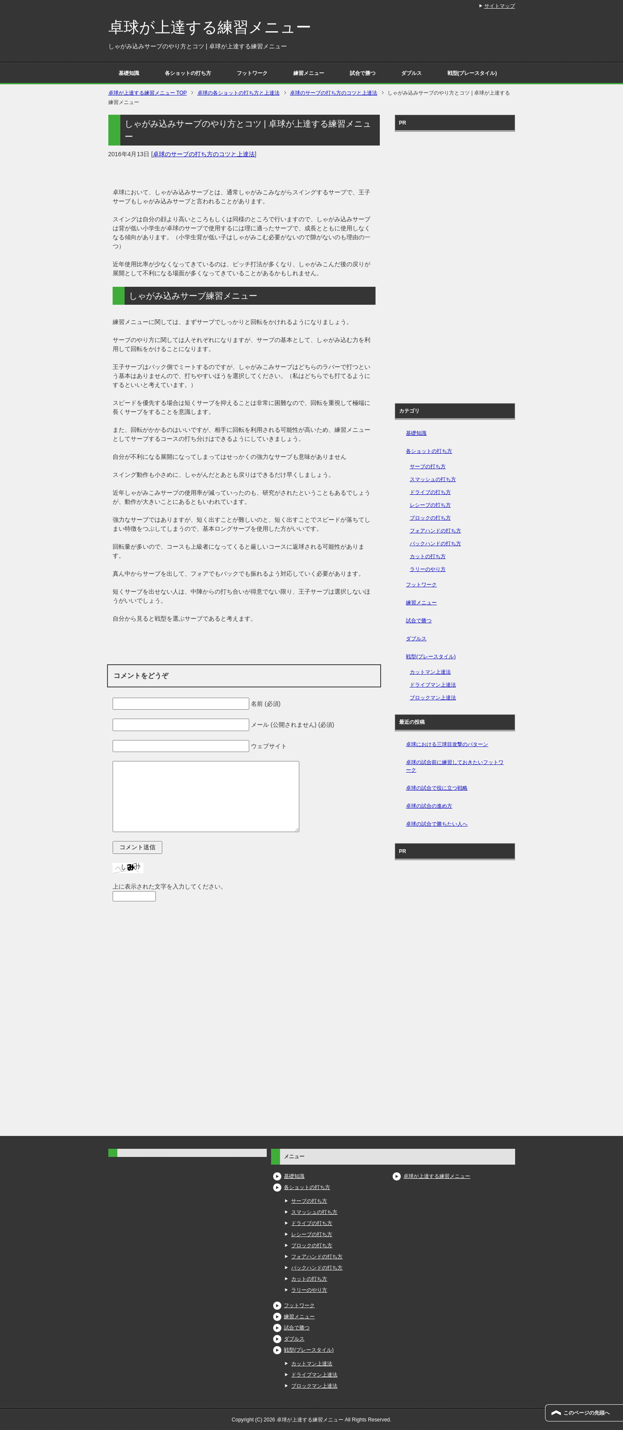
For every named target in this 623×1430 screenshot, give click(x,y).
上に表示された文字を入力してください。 (170, 886)
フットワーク (252, 73)
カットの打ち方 (428, 556)
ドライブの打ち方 (430, 492)
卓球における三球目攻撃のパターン (447, 744)
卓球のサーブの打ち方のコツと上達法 (204, 154)
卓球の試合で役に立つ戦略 (437, 788)
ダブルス (411, 73)
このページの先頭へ (586, 1413)
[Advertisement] (454, 264)
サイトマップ (499, 6)
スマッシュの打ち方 (433, 479)
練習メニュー (308, 73)
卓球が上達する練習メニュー (209, 27)
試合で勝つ (363, 73)
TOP (147, 93)
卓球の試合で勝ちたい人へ (437, 824)
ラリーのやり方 (428, 569)
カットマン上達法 (430, 672)
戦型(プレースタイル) (472, 73)
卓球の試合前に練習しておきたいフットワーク (455, 766)
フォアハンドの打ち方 (435, 531)
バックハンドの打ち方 (435, 544)
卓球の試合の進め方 (429, 806)
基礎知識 (129, 73)
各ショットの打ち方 (188, 73)
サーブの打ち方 (428, 467)
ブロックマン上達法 (433, 698)
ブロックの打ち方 (430, 518)
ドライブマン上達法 (433, 685)
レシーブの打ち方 (430, 505)
